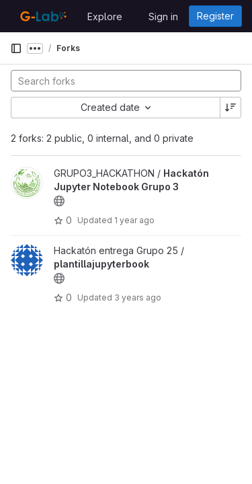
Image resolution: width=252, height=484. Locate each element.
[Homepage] (42, 16)
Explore (104, 16)
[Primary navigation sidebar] (16, 48)
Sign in (163, 16)
